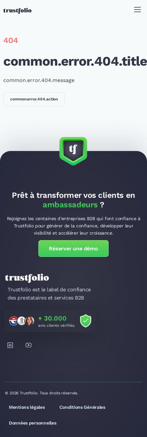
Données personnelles (32, 423)
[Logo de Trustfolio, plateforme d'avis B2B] (17, 11)
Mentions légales (27, 407)
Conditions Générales (82, 407)
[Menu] (137, 10)
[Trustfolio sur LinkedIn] (10, 345)
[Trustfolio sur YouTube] (28, 345)
